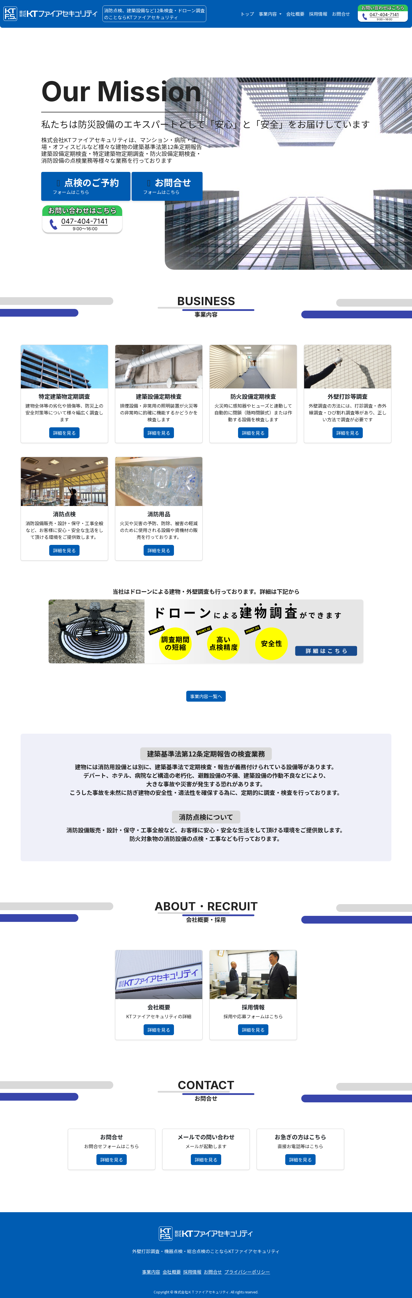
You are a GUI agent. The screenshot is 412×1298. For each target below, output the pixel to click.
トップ (247, 13)
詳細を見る (64, 432)
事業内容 (151, 1271)
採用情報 (318, 13)
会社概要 (295, 13)
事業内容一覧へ (206, 696)
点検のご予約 (86, 185)
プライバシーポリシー (247, 1271)
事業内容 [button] (268, 13)
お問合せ (341, 13)
